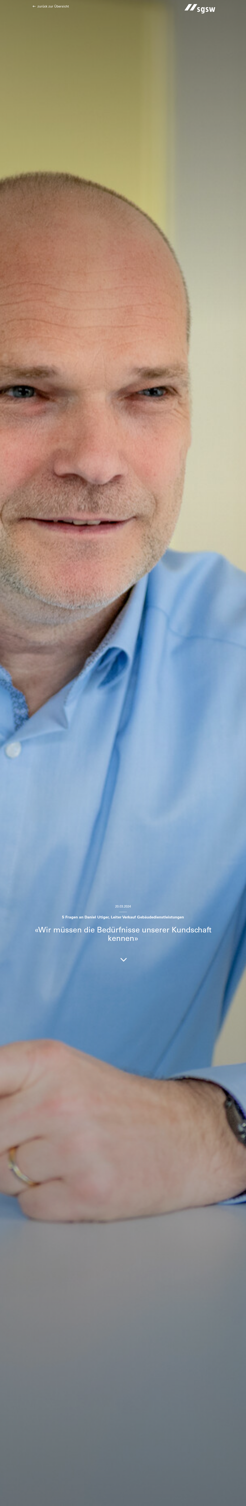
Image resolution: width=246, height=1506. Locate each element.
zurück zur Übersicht (53, 6)
